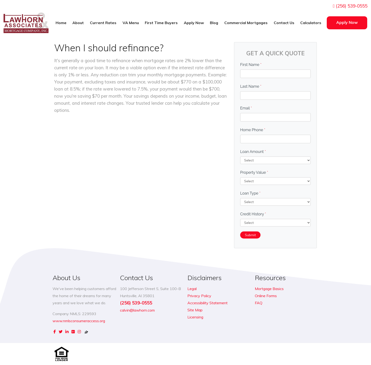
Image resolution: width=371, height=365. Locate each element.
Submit (250, 235)
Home (61, 22)
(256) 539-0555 (350, 6)
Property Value (254, 172)
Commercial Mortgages (246, 22)
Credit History (253, 214)
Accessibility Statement (207, 302)
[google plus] (73, 331)
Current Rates (103, 22)
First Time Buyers (161, 22)
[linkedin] (67, 331)
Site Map (195, 310)
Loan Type (250, 193)
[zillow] (86, 331)
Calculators (310, 22)
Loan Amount (253, 151)
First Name (250, 64)
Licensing (195, 317)
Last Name (250, 86)
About (78, 22)
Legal (192, 288)
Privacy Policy (199, 295)
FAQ (258, 302)
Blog (214, 22)
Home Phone (252, 130)
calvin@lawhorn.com (137, 310)
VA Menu (131, 22)
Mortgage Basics (269, 288)
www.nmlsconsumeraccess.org (79, 320)
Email (246, 108)
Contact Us (284, 22)
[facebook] (54, 331)
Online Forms (266, 295)
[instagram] (79, 331)
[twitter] (60, 331)
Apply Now (194, 22)
